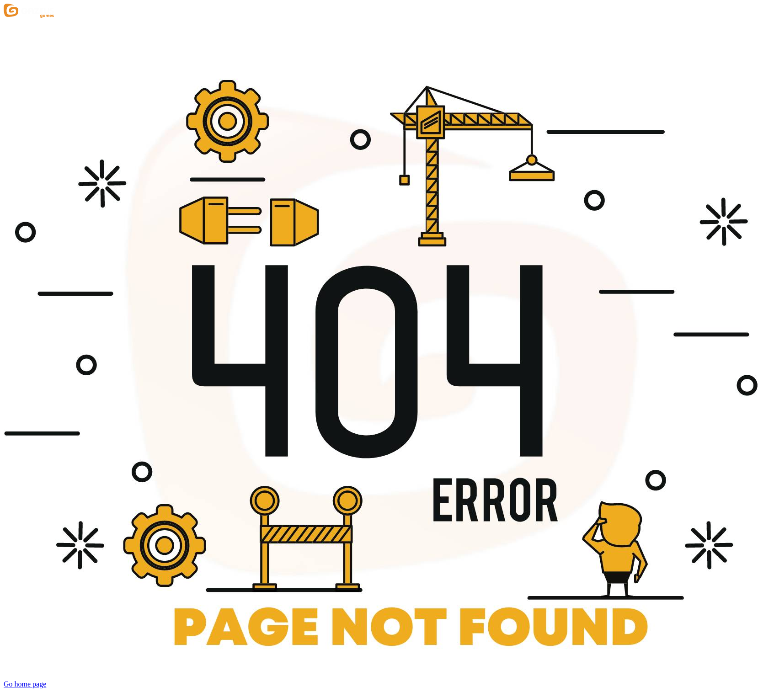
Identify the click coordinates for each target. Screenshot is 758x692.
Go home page (25, 684)
